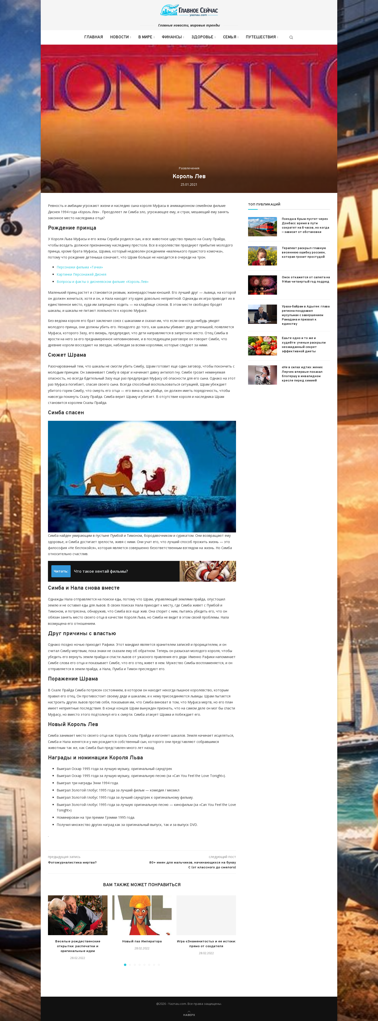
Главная (93, 37)
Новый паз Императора (142, 941)
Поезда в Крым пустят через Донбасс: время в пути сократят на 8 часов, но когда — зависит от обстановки (305, 225)
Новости (119, 37)
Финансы (172, 37)
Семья (229, 37)
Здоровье (202, 37)
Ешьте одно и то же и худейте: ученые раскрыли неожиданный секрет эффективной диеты (304, 345)
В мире (145, 37)
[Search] (291, 37)
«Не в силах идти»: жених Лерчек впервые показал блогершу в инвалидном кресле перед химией (302, 374)
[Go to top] (189, 1014)
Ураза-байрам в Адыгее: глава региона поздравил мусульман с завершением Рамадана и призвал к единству (306, 315)
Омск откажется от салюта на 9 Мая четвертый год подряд (306, 280)
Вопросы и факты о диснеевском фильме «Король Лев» (102, 281)
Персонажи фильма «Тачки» (80, 267)
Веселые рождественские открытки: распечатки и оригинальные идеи (77, 946)
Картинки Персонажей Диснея (81, 274)
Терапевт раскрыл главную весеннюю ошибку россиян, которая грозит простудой (304, 252)
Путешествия (261, 37)
